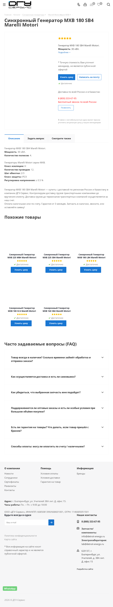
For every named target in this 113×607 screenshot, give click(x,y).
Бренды (81, 473)
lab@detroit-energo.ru (93, 544)
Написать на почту (89, 77)
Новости (9, 473)
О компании (12, 468)
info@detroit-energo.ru (93, 536)
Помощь (46, 468)
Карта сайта (10, 539)
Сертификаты (11, 481)
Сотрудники (11, 477)
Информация (85, 468)
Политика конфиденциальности (20, 535)
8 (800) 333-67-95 (91, 521)
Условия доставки (50, 477)
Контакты (9, 490)
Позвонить (66, 107)
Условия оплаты (49, 473)
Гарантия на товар (51, 481)
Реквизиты (10, 485)
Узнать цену (66, 77)
